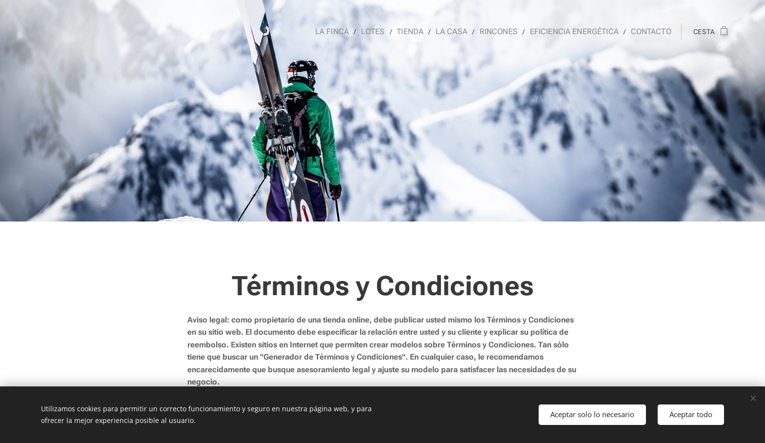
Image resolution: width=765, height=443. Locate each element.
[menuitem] (348, 32)
